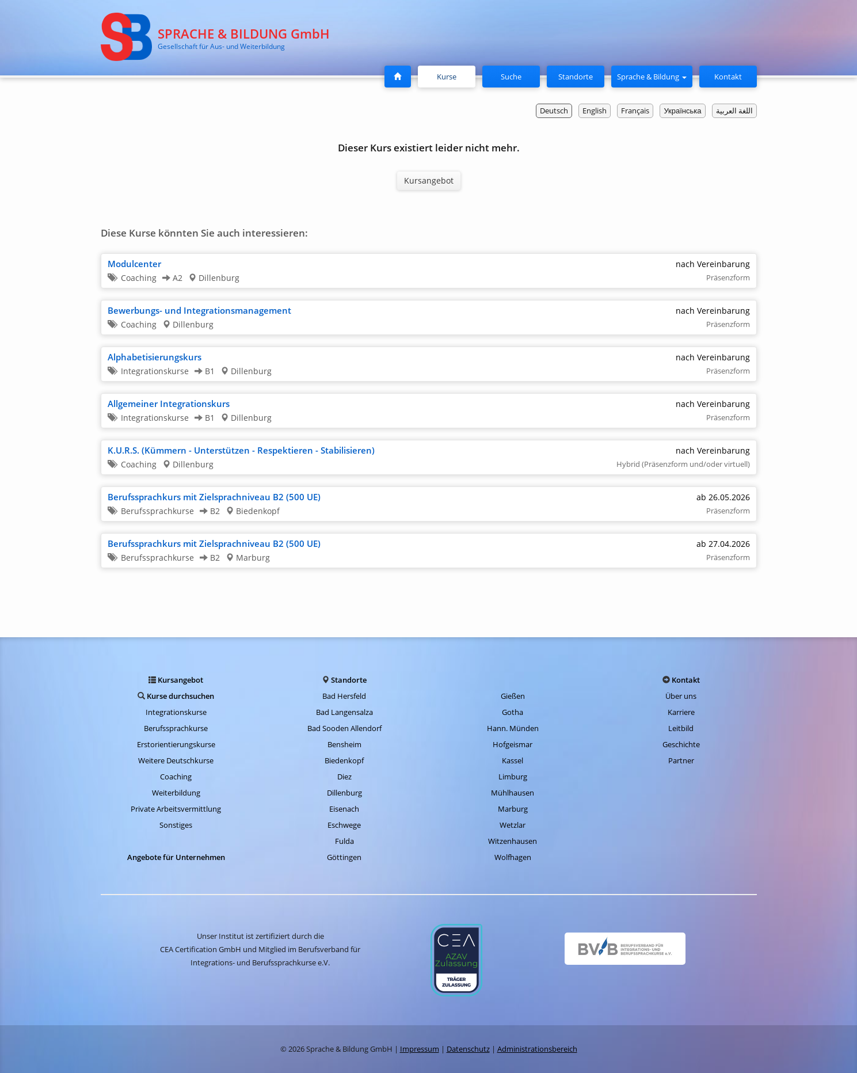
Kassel (512, 760)
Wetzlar (512, 825)
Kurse (451, 76)
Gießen (513, 696)
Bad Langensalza (344, 712)
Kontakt (728, 76)
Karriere (681, 712)
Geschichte (681, 744)
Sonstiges (175, 825)
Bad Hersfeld (344, 696)
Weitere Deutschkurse (176, 760)
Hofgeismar (512, 744)
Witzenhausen (512, 841)
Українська (682, 110)
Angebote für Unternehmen (176, 857)
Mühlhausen (512, 792)
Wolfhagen (512, 857)
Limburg (512, 776)
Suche (511, 76)
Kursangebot (429, 180)
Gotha (512, 712)
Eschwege (344, 825)
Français (635, 110)
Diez (344, 776)
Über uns (680, 696)
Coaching (176, 776)
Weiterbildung (176, 792)
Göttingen (344, 857)
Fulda (344, 841)
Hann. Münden (513, 728)
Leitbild (681, 728)
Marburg (513, 809)
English (594, 110)
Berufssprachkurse (176, 728)
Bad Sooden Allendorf (344, 728)
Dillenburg (344, 792)
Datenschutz (468, 1049)
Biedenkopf (344, 760)
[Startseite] (397, 76)
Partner (681, 760)
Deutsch (554, 110)
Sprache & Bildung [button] (652, 76)
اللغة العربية (734, 110)
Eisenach (344, 809)
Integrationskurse (176, 712)
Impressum (419, 1049)
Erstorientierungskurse (176, 744)
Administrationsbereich (537, 1049)
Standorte (575, 76)
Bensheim (344, 744)
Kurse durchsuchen (180, 696)
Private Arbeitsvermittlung (176, 809)
